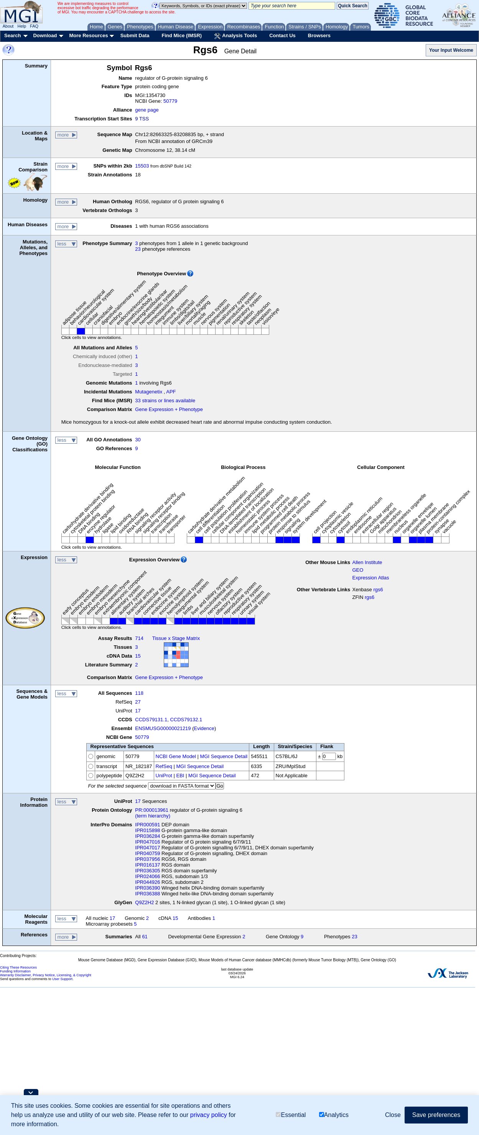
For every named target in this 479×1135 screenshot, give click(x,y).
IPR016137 (147, 865)
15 (137, 656)
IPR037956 (147, 859)
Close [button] (393, 1115)
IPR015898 (147, 830)
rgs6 (378, 589)
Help (21, 26)
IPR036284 (147, 836)
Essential (291, 1115)
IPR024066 (147, 876)
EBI (180, 775)
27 (137, 702)
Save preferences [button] (436, 1115)
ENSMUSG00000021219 (163, 728)
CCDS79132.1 (186, 719)
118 (139, 693)
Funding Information (15, 971)
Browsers (319, 35)
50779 (170, 101)
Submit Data (135, 35)
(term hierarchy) (152, 816)
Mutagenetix (148, 392)
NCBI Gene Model (176, 756)
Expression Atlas (370, 578)
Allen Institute (367, 562)
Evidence (204, 728)
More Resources (88, 35)
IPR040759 (147, 853)
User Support (62, 979)
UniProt (164, 775)
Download (45, 35)
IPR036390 (147, 888)
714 (139, 638)
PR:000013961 (151, 810)
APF (171, 392)
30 (137, 439)
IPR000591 (147, 824)
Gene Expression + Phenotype (169, 409)
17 (137, 711)
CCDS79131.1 (151, 719)
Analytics (334, 1115)
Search (12, 35)
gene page (146, 110)
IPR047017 (147, 847)
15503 (142, 166)
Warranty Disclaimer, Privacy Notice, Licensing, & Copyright (45, 975)
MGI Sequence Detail (224, 756)
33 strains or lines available (165, 400)
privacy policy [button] (208, 1115)
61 (144, 936)
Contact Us (282, 35)
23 (137, 249)
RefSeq (164, 766)
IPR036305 (147, 870)
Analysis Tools (235, 36)
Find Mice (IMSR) (181, 35)
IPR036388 (147, 893)
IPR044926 (147, 882)
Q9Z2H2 (144, 902)
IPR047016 (147, 842)
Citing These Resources (18, 967)
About (8, 26)
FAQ (34, 26)
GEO (357, 570)
